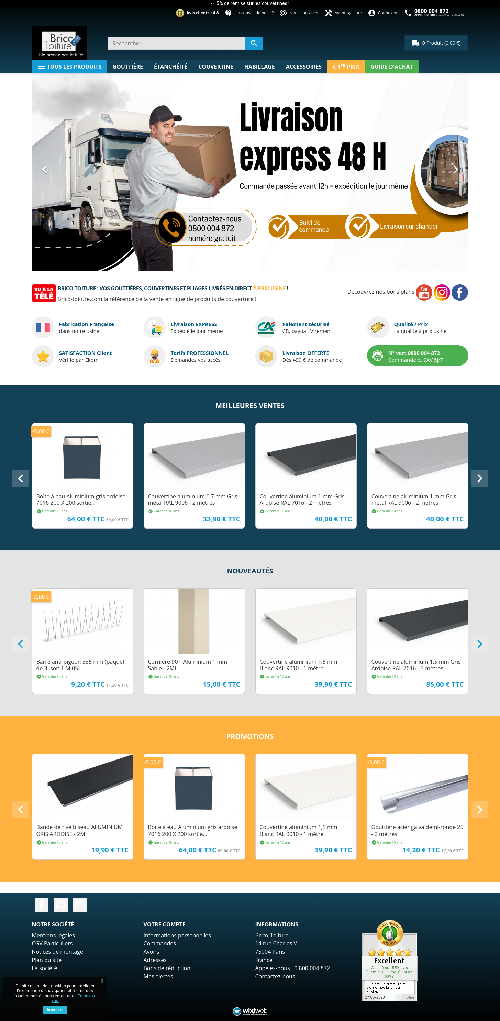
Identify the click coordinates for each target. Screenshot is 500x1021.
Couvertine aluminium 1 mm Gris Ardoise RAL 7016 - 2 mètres (302, 499)
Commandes (160, 943)
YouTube (61, 905)
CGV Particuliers (52, 943)
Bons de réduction (167, 968)
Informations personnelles (177, 935)
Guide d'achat (391, 66)
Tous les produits (69, 66)
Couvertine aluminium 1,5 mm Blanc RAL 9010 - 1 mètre (298, 665)
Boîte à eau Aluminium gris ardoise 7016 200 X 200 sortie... (81, 499)
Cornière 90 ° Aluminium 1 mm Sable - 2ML (187, 665)
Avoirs (151, 951)
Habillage (259, 66)
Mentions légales (53, 935)
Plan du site (47, 960)
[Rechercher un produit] (185, 43)
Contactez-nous (275, 976)
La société (44, 968)
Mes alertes (158, 976)
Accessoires (304, 66)
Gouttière (127, 66)
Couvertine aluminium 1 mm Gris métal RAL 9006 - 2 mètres (413, 499)
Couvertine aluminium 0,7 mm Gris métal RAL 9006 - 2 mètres (192, 499)
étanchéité (170, 66)
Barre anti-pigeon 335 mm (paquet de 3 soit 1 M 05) (80, 665)
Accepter (55, 1010)
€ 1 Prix (346, 66)
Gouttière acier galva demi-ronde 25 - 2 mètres (417, 830)
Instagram (80, 905)
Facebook (41, 905)
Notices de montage (57, 951)
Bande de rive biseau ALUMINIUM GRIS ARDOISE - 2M (79, 830)
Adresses (155, 960)
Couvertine (215, 66)
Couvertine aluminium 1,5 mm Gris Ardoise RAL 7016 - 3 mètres (416, 665)
